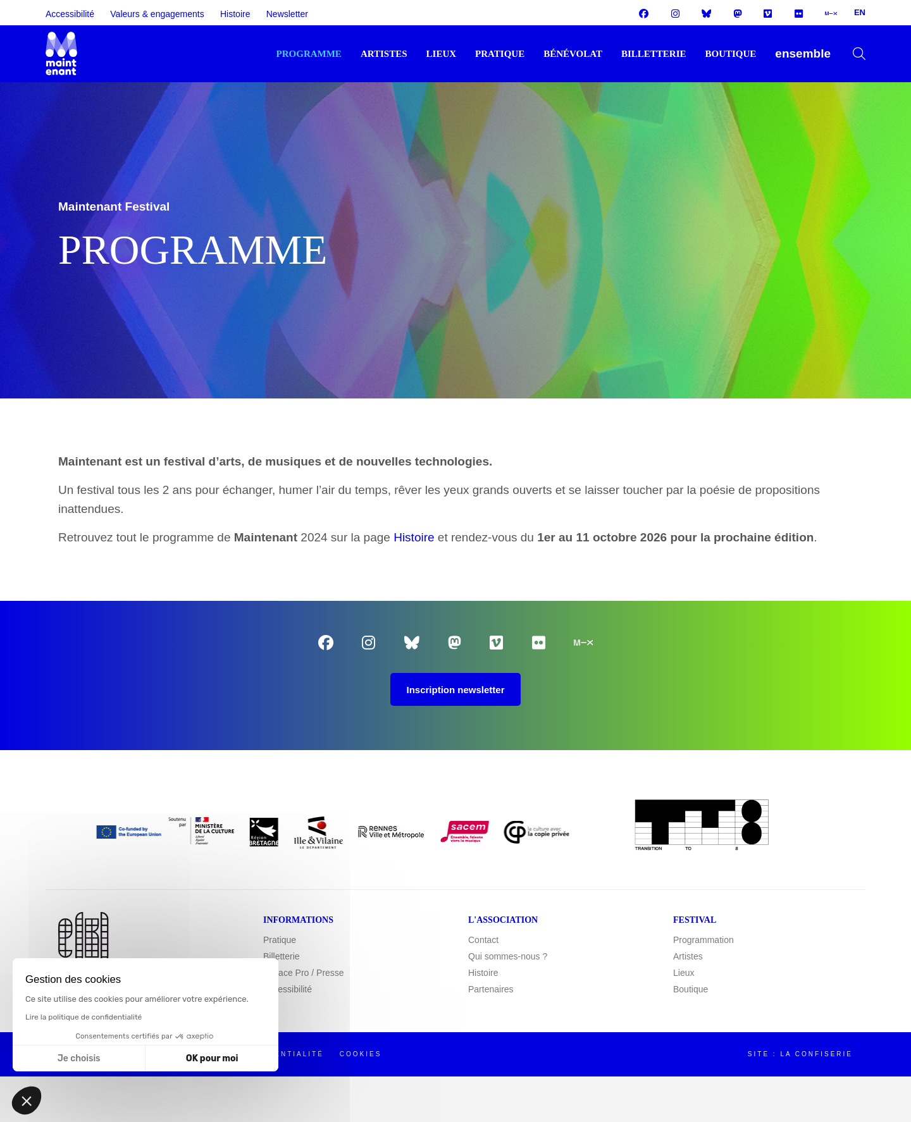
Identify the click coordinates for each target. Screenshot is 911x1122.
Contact (483, 940)
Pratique (499, 54)
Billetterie (653, 54)
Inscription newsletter (455, 690)
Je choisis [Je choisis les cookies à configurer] (79, 1058)
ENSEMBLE (803, 53)
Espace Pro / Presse (303, 973)
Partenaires (491, 990)
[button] (26, 1100)
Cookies (361, 1054)
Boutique (730, 54)
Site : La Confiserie (800, 1054)
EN (859, 12)
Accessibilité (70, 14)
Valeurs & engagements (157, 14)
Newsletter (287, 14)
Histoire (235, 14)
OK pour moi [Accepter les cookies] (212, 1058)
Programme (309, 54)
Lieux (441, 54)
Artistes (384, 54)
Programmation (703, 940)
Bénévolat (572, 54)
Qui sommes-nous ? (507, 957)
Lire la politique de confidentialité (83, 1017)
